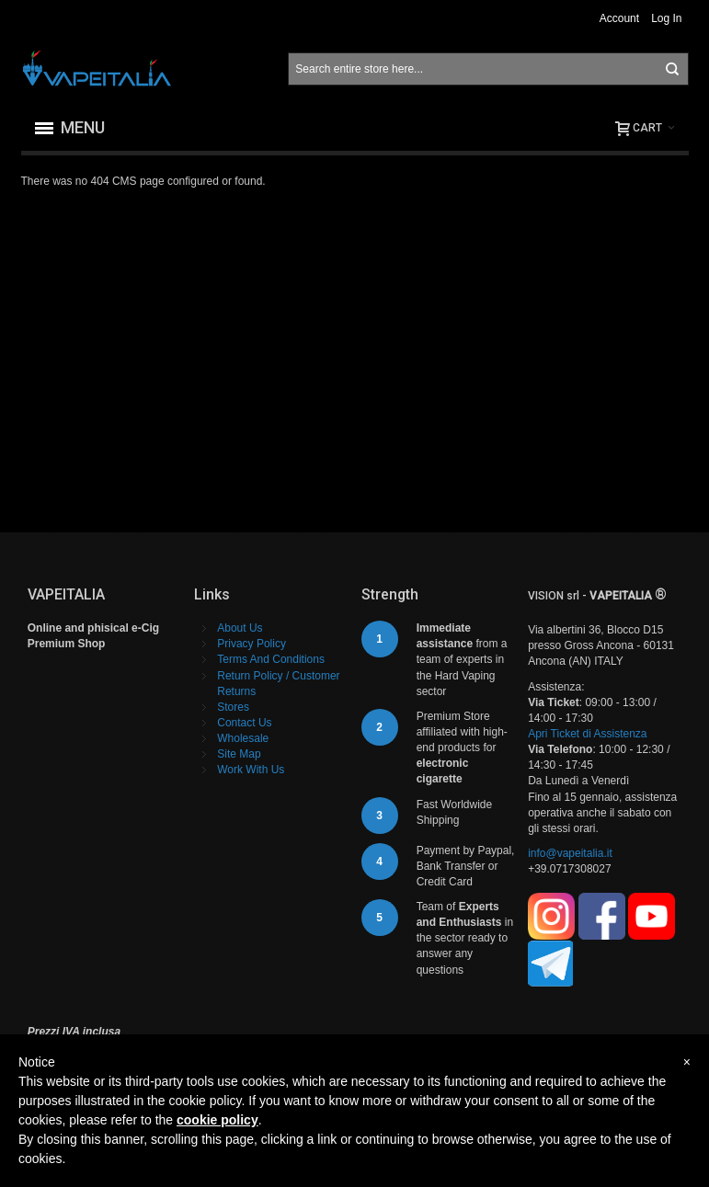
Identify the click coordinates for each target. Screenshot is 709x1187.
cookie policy (217, 1120)
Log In (666, 18)
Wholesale (243, 738)
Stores (233, 707)
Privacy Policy (251, 643)
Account (619, 18)
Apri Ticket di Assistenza (587, 733)
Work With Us (250, 769)
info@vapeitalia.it (570, 853)
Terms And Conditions (271, 659)
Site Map (238, 754)
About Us (239, 628)
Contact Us (244, 722)
